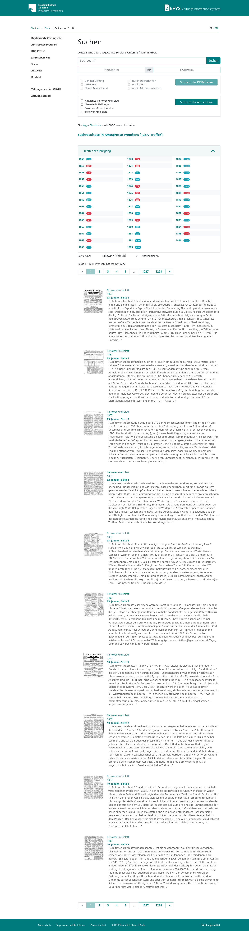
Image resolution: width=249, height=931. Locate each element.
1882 (130, 240)
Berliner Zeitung (94, 80)
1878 (130, 213)
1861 (82, 193)
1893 (179, 220)
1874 (130, 186)
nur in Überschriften (144, 80)
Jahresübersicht (40, 57)
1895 (179, 233)
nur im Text (139, 84)
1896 (179, 240)
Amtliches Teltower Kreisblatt (102, 100)
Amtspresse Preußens (44, 44)
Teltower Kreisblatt (96, 111)
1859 (82, 179)
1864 (82, 213)
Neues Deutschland (96, 88)
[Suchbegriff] (142, 60)
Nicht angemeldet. (210, 925)
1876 (130, 199)
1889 (179, 193)
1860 (82, 186)
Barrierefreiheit (98, 925)
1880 (130, 226)
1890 (179, 199)
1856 (82, 159)
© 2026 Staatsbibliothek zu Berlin (128, 925)
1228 (159, 271)
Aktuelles (37, 70)
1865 (82, 220)
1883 (130, 247)
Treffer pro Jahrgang (97, 151)
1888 (179, 186)
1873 (130, 179)
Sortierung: (84, 255)
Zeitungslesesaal (41, 95)
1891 (179, 206)
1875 (130, 193)
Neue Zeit (90, 84)
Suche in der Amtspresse (196, 102)
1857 (82, 165)
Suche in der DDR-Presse (196, 82)
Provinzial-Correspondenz (100, 108)
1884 (179, 159)
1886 (179, 172)
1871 (130, 165)
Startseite (36, 28)
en (216, 28)
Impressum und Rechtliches (71, 925)
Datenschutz (44, 925)
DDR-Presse (38, 51)
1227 (145, 271)
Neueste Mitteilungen (97, 104)
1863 (82, 206)
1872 (130, 172)
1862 (82, 199)
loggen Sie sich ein (92, 125)
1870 (130, 159)
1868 (82, 240)
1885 (179, 165)
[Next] (169, 271)
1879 (130, 220)
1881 (130, 233)
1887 (179, 179)
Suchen (213, 60)
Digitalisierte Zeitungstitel (46, 38)
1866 (82, 226)
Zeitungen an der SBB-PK (46, 89)
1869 (82, 247)
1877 (130, 206)
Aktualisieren (150, 256)
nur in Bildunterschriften (146, 88)
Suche (48, 28)
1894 (179, 226)
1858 (82, 172)
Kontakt (36, 77)
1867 (82, 233)
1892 (179, 213)
